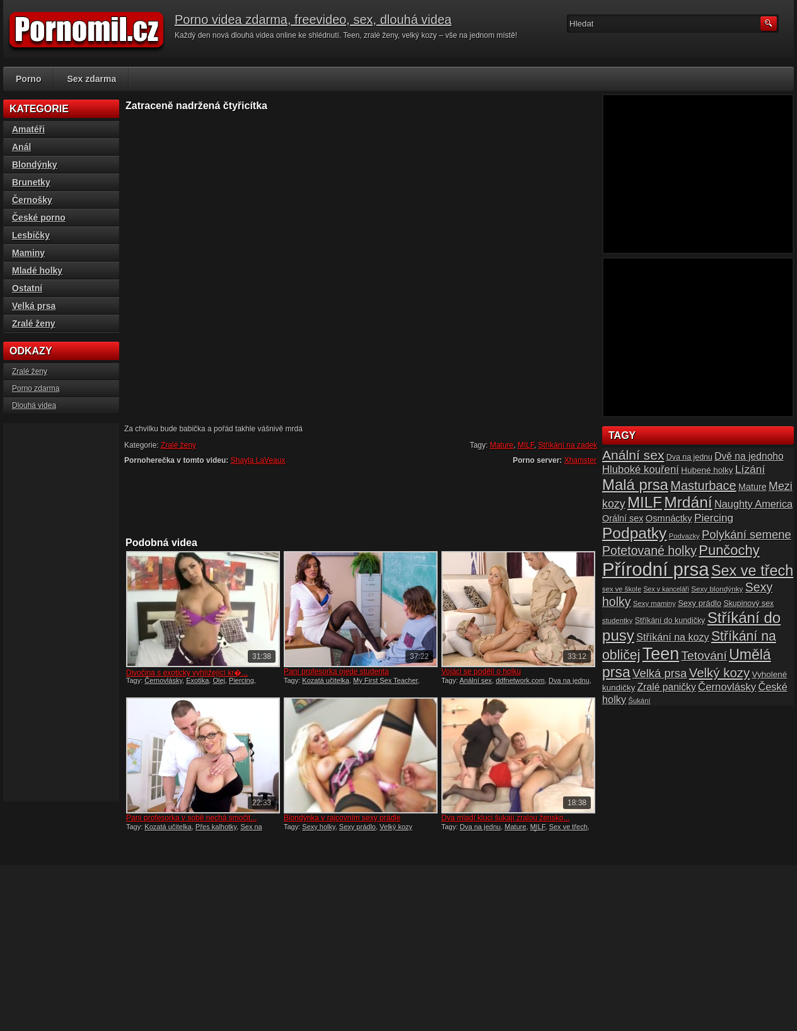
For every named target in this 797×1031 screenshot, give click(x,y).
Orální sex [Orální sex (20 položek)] (622, 518)
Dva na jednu (569, 680)
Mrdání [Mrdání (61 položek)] (688, 502)
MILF (526, 445)
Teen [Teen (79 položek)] (661, 653)
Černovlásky (163, 680)
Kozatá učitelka (325, 680)
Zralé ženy (178, 445)
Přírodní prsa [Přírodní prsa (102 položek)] (655, 569)
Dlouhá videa (34, 405)
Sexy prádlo (357, 826)
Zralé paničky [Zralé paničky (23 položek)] (666, 687)
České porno (39, 218)
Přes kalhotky (215, 826)
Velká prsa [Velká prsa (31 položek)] (659, 673)
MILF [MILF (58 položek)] (644, 502)
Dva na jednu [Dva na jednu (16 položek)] (689, 457)
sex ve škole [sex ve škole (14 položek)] (621, 589)
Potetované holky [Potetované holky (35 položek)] (649, 550)
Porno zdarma (35, 388)
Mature (501, 445)
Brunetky (31, 182)
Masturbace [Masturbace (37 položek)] (703, 485)
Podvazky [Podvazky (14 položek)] (684, 536)
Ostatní (27, 288)
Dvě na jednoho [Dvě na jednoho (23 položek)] (749, 456)
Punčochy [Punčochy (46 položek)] (729, 550)
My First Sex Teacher (385, 680)
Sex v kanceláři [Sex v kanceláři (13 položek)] (666, 589)
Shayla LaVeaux (258, 460)
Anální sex (476, 680)
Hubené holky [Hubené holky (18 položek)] (707, 470)
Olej (218, 680)
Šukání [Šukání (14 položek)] (639, 700)
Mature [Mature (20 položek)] (752, 487)
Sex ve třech (568, 826)
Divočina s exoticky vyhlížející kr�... (187, 672)
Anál (21, 147)
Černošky (32, 200)
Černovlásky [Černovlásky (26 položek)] (727, 687)
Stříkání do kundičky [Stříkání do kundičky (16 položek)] (670, 620)
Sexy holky (318, 826)
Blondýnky (34, 165)
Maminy (28, 253)
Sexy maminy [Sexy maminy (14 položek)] (654, 603)
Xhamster (580, 460)
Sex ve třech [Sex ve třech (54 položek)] (752, 570)
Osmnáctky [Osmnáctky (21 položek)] (669, 518)
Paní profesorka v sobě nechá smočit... (191, 817)
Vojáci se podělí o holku (481, 671)
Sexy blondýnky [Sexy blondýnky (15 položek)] (717, 589)
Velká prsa (33, 306)
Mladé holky (37, 270)
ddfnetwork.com (520, 680)
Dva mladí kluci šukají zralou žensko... (505, 817)
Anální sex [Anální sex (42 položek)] (633, 455)
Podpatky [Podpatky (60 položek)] (634, 533)
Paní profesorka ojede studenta (336, 671)
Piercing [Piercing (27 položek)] (713, 517)
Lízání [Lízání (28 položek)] (750, 469)
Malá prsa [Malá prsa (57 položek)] (635, 484)
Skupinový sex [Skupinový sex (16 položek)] (748, 603)
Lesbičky (31, 235)
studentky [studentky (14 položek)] (617, 620)
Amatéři (28, 129)
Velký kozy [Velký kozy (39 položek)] (719, 673)
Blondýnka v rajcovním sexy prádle (342, 817)
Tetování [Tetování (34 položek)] (704, 655)
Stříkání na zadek (567, 445)
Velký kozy (396, 826)
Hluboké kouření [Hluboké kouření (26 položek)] (640, 469)
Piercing (241, 680)
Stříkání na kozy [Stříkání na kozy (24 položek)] (672, 637)
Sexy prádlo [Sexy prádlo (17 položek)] (699, 603)
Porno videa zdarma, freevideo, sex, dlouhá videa (313, 19)
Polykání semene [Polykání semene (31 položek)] (746, 534)
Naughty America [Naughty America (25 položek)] (753, 504)
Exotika (197, 680)
